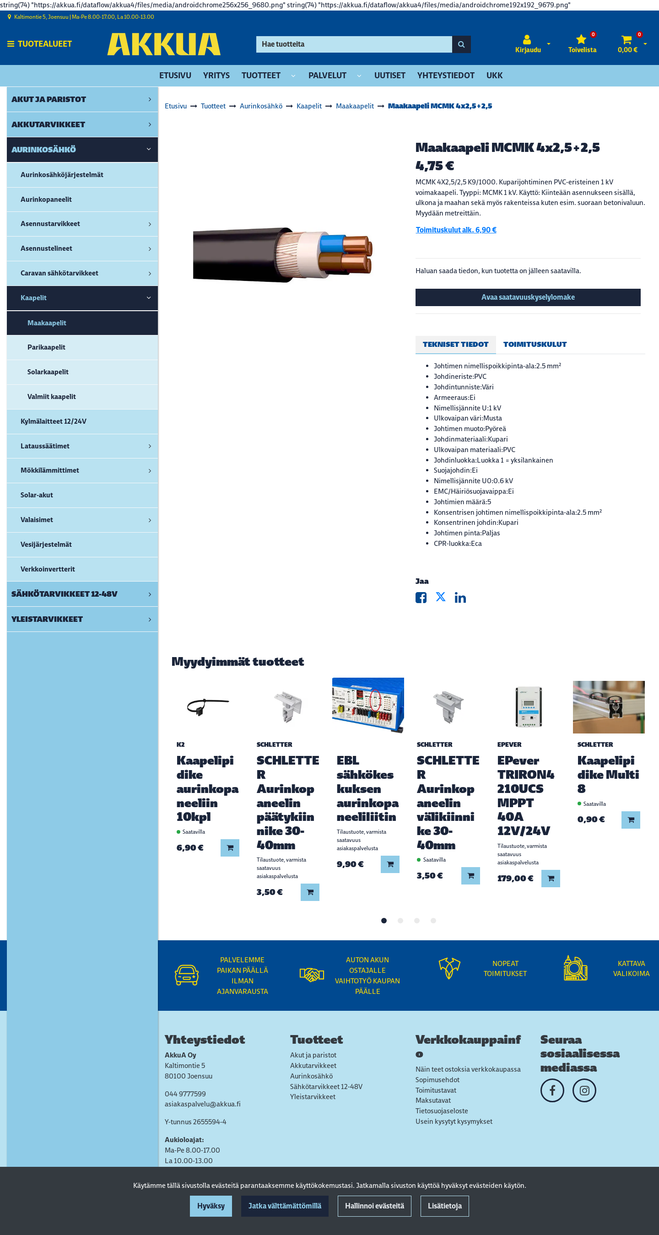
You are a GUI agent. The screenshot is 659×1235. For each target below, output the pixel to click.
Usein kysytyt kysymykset (454, 1121)
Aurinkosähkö (311, 1076)
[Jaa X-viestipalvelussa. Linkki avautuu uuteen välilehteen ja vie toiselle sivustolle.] (445, 599)
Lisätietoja (445, 1206)
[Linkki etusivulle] (164, 44)
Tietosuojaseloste (442, 1110)
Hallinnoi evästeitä (374, 1206)
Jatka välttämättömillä (284, 1206)
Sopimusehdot (437, 1079)
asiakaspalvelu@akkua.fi (203, 1104)
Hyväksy (211, 1206)
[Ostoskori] (627, 44)
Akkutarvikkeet (313, 1065)
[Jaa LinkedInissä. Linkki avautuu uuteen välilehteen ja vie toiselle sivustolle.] (464, 599)
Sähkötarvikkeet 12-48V (326, 1086)
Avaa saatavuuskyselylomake (528, 297)
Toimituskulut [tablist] (535, 344)
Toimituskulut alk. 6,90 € (456, 230)
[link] (150, 99)
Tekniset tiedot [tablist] (456, 344)
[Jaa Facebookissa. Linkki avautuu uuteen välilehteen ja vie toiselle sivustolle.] (425, 599)
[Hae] (354, 44)
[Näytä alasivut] (293, 76)
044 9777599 (185, 1093)
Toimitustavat (436, 1090)
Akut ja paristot (313, 1055)
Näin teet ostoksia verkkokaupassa (468, 1069)
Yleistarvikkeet (312, 1096)
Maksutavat (433, 1100)
